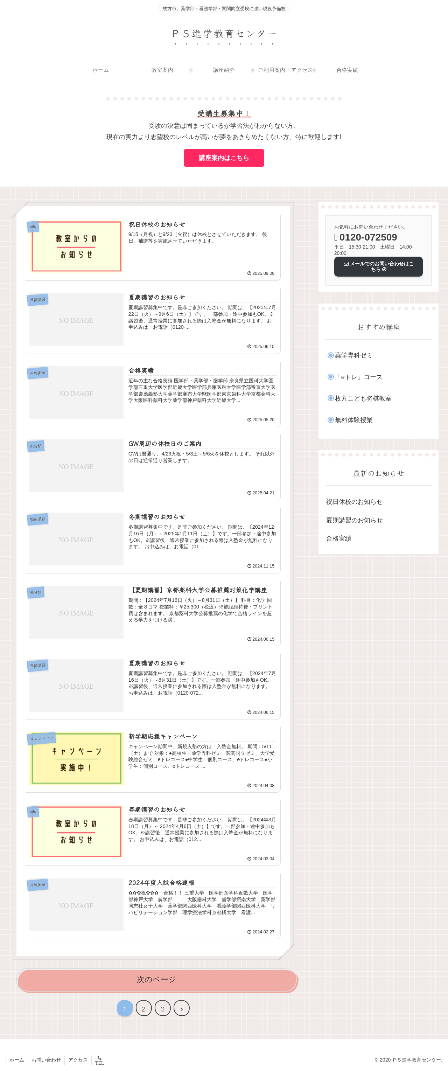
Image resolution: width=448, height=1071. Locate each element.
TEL (99, 1062)
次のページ (156, 979)
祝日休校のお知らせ (354, 501)
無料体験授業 (354, 420)
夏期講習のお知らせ (354, 520)
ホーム (16, 1060)
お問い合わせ (46, 1060)
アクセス (78, 1060)
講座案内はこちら (224, 157)
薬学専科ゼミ (354, 355)
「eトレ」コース (359, 377)
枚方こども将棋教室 (363, 398)
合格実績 (338, 538)
